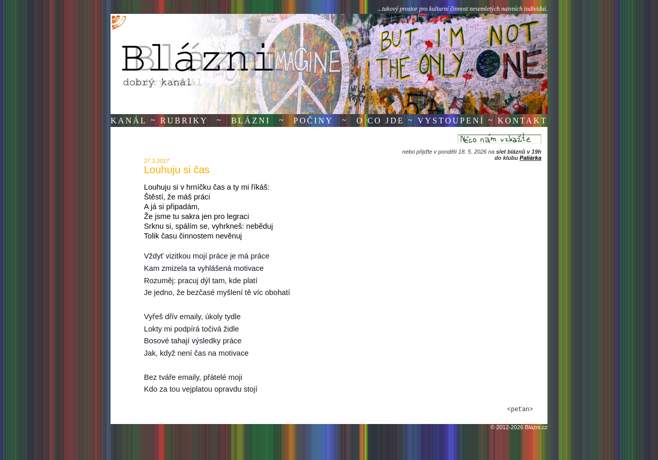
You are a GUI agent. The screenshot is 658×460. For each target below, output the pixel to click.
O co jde (380, 120)
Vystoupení (450, 120)
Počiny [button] (314, 120)
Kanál (129, 120)
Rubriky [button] (184, 120)
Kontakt (522, 120)
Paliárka (530, 158)
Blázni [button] (250, 120)
